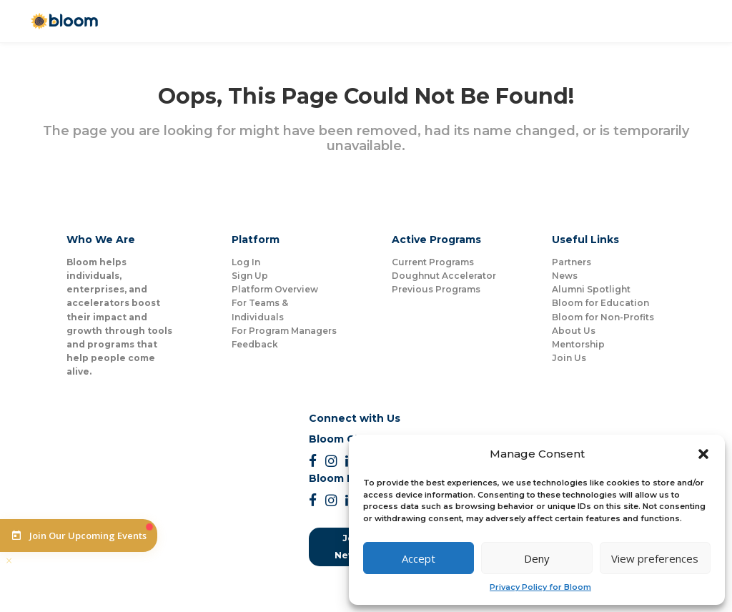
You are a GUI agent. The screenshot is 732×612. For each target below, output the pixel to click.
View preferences (654, 558)
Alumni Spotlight (591, 289)
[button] (703, 454)
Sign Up (250, 275)
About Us (573, 330)
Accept (418, 558)
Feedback (255, 344)
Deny (537, 558)
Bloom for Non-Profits (603, 317)
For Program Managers (284, 330)
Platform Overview (275, 289)
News (565, 275)
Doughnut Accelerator (444, 275)
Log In (246, 262)
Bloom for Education (600, 302)
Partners (571, 262)
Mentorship (578, 344)
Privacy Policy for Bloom (540, 587)
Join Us (569, 357)
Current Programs (433, 262)
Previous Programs (436, 289)
